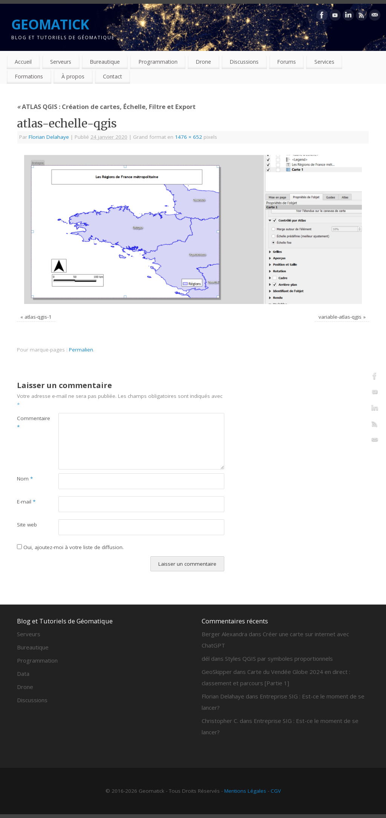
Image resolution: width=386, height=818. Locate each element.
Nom (25, 478)
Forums (286, 61)
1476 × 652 (188, 137)
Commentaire (27, 422)
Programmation (158, 61)
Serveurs (60, 61)
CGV (276, 790)
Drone (203, 61)
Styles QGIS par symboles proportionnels (279, 658)
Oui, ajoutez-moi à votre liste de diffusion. (70, 547)
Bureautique (105, 61)
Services (324, 61)
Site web (27, 524)
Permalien (81, 349)
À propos (72, 76)
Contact (112, 76)
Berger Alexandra (224, 634)
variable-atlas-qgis (340, 316)
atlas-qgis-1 (38, 316)
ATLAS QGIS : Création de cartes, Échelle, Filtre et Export (106, 106)
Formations (29, 76)
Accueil (23, 61)
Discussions (244, 61)
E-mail (26, 501)
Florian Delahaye (49, 137)
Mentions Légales (245, 790)
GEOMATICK (50, 24)
